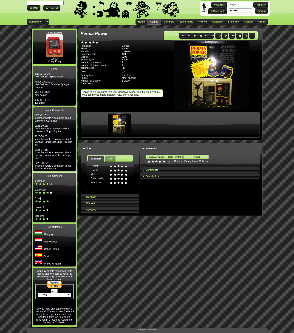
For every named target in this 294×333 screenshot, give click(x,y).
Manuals (91, 197)
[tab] (110, 149)
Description (152, 176)
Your (110, 158)
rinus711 (39, 207)
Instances (151, 148)
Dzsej (38, 198)
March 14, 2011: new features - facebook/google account (52, 84)
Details (178, 161)
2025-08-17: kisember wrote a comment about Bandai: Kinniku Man (53, 166)
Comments (151, 169)
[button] (33, 8)
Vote (88, 148)
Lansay (54, 58)
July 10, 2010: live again (42, 101)
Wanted (90, 203)
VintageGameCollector (196, 161)
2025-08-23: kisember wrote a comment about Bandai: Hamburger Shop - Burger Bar (53, 140)
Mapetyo (39, 215)
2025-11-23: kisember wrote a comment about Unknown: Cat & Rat (53, 118)
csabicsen (40, 189)
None (124, 48)
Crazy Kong (54, 61)
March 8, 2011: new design (43, 93)
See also (91, 209)
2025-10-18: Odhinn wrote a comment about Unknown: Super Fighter (52, 128)
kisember (40, 180)
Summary (96, 158)
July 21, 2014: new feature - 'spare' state (49, 75)
